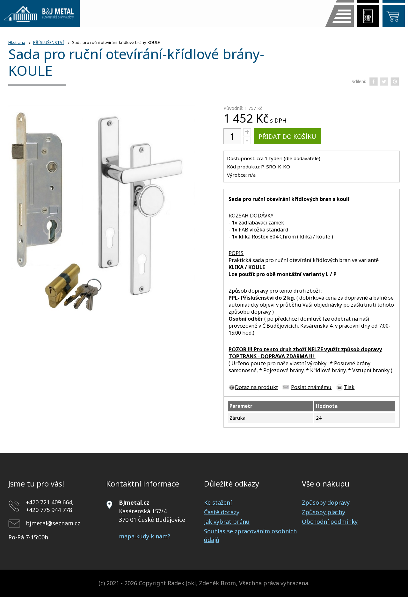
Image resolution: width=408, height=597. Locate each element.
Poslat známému (311, 387)
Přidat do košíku (287, 136)
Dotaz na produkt (256, 387)
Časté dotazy (221, 512)
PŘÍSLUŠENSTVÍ (48, 42)
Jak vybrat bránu (227, 521)
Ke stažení (218, 502)
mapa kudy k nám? (144, 536)
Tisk (349, 387)
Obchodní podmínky (330, 521)
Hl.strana (16, 42)
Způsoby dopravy (326, 502)
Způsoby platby (323, 512)
